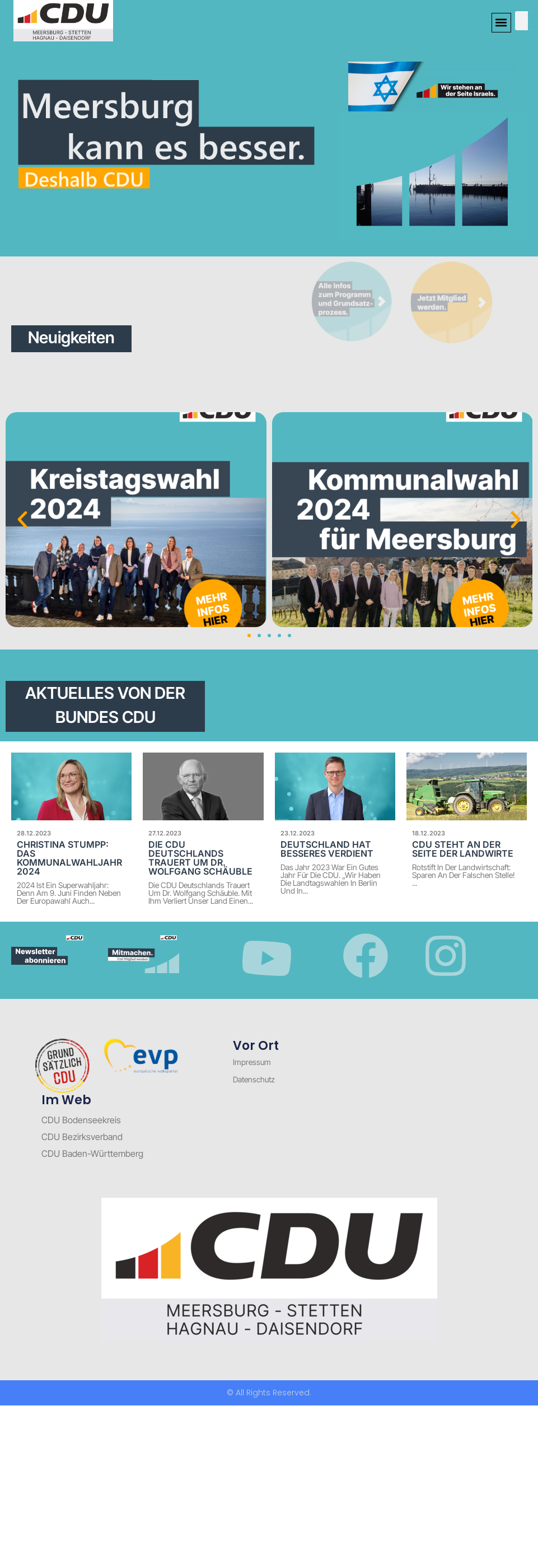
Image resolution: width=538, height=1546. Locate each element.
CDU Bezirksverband (82, 1136)
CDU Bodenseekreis (81, 1119)
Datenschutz (254, 1079)
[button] (501, 22)
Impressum (252, 1062)
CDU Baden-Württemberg (92, 1153)
